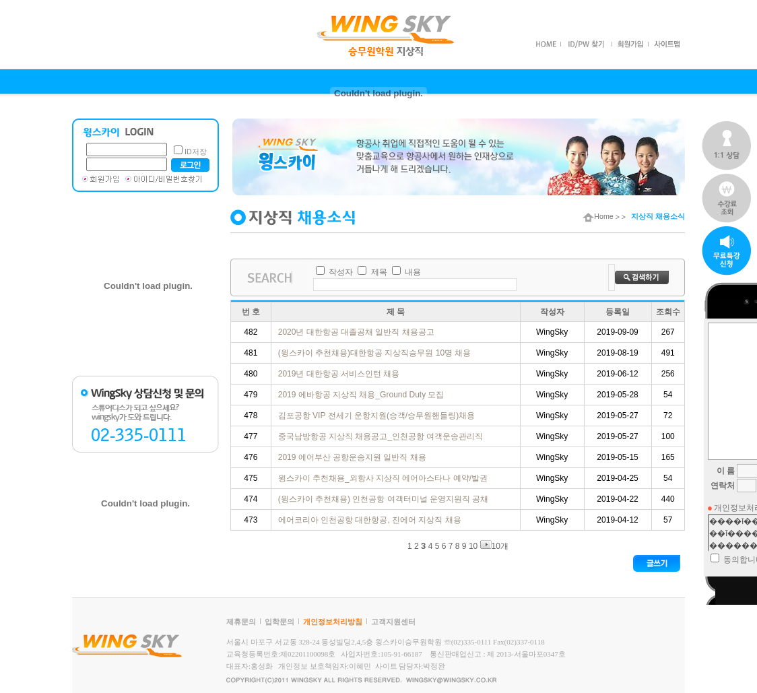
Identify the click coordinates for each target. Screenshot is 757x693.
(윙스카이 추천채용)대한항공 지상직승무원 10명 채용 (375, 353)
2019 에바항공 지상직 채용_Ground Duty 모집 (362, 394)
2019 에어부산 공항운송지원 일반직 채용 (353, 457)
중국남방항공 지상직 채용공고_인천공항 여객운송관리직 (382, 436)
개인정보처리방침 (332, 622)
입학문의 (279, 622)
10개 (494, 546)
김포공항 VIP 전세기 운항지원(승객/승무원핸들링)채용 (378, 415)
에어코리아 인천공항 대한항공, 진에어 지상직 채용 (370, 520)
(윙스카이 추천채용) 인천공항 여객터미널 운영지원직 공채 (384, 499)
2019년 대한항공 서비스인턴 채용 (340, 373)
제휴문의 (241, 622)
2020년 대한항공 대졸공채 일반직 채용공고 (357, 332)
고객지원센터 (393, 622)
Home (598, 216)
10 (473, 546)
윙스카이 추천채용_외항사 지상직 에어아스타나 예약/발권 (384, 478)
